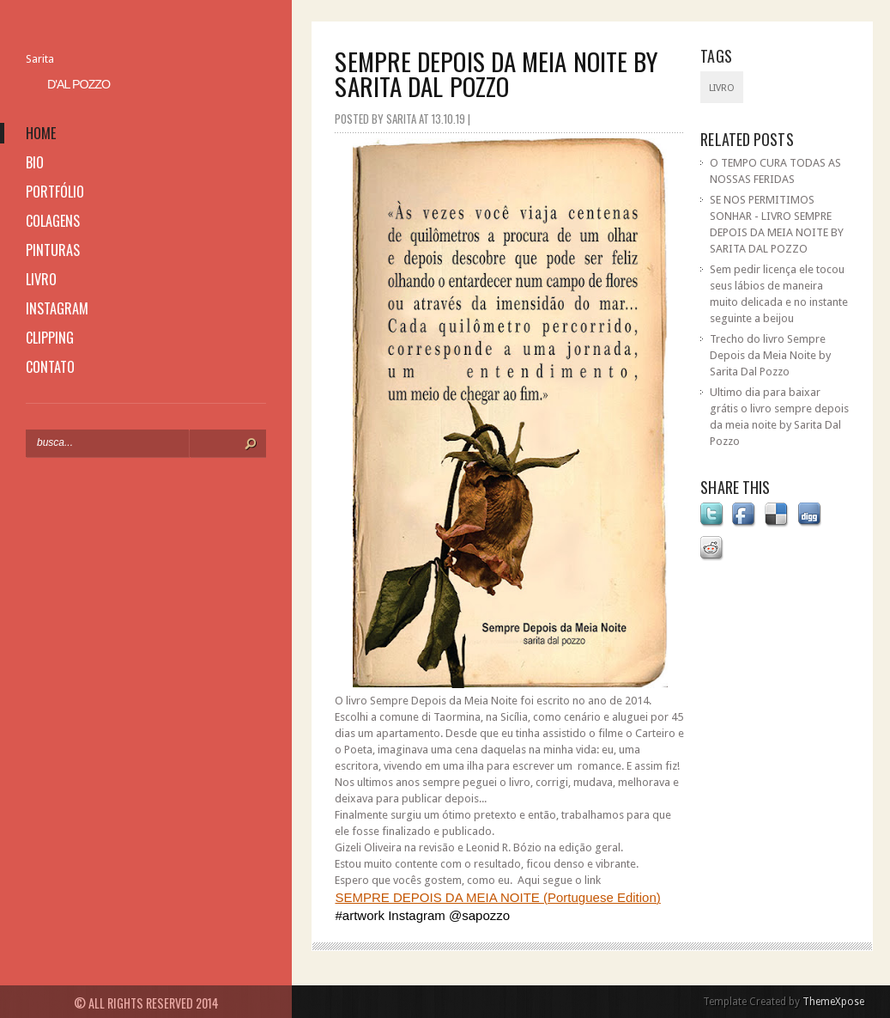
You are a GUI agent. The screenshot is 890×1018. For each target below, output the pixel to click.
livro (41, 279)
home (41, 133)
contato (50, 367)
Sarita (40, 58)
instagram (57, 308)
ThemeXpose (833, 1002)
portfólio (55, 191)
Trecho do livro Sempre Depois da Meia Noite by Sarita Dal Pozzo (770, 355)
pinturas (53, 250)
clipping (50, 337)
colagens (53, 220)
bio (35, 162)
